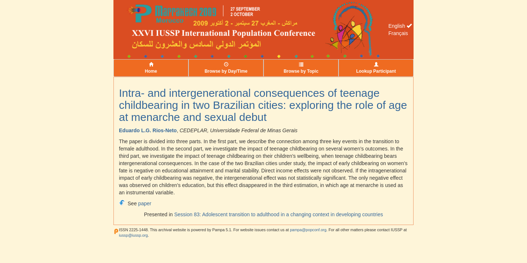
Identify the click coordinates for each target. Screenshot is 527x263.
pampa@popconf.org (308, 230)
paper (145, 203)
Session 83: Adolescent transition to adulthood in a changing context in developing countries (278, 214)
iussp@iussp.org (133, 235)
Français (398, 33)
